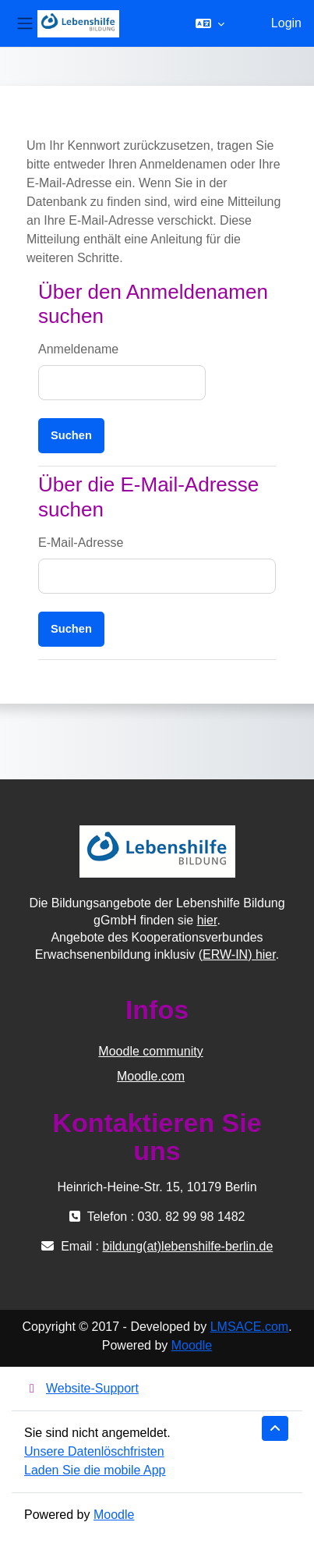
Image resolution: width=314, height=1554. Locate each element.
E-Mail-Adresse (80, 542)
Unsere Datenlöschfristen (94, 1451)
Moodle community (150, 1051)
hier (207, 920)
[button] (210, 23)
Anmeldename (78, 349)
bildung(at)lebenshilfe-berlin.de (187, 1246)
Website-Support (81, 1388)
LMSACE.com (249, 1326)
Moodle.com (151, 1076)
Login (286, 23)
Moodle (191, 1345)
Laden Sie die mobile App (94, 1470)
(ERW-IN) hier (237, 954)
